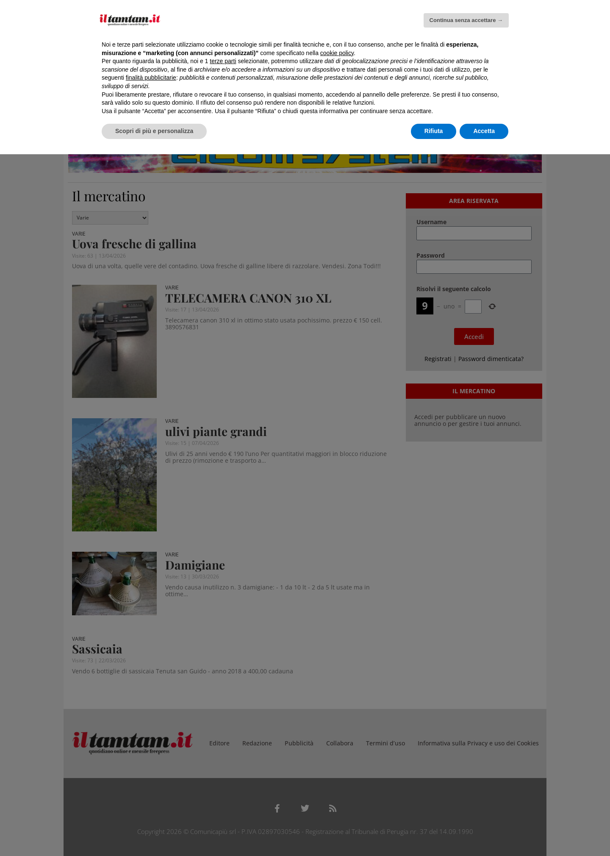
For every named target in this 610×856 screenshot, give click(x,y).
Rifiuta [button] (433, 131)
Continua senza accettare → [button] (466, 20)
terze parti (223, 61)
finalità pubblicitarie (151, 77)
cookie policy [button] (337, 53)
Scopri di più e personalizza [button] (154, 131)
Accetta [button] (484, 131)
